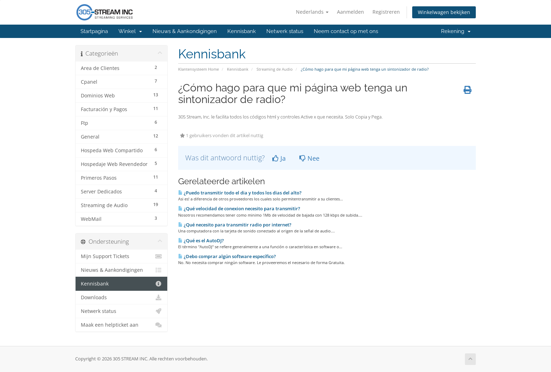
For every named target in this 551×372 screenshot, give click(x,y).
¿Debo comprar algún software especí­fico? (227, 256)
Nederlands (312, 11)
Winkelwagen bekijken (444, 12)
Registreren (386, 11)
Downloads (121, 297)
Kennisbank (241, 31)
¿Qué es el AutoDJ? (201, 240)
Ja (279, 158)
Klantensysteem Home (198, 69)
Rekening (456, 31)
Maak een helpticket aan (121, 325)
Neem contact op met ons (346, 31)
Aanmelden (350, 11)
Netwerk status (284, 31)
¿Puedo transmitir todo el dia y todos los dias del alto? (240, 193)
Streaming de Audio (275, 69)
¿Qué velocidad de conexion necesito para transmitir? (239, 208)
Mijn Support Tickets (121, 256)
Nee (309, 158)
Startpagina (94, 31)
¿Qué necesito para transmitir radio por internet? (234, 225)
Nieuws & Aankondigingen (185, 31)
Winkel (130, 31)
